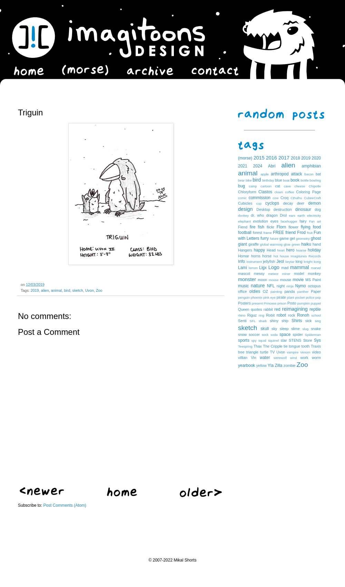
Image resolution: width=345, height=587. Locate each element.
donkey (243, 215)
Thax (258, 346)
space (284, 334)
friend (290, 232)
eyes (274, 221)
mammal (299, 267)
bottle (304, 180)
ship (285, 321)
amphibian (311, 166)
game (284, 238)
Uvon (89, 290)
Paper (316, 291)
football (245, 232)
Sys (317, 340)
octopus (314, 286)
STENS (295, 340)
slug (306, 329)
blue (278, 180)
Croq (284, 198)
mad (284, 268)
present (257, 303)
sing (318, 321)
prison (281, 303)
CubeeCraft (312, 198)
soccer (254, 334)
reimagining (294, 309)
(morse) (245, 158)
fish (261, 227)
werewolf (280, 358)
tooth (306, 346)
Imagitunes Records (305, 256)
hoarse (301, 250)
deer (301, 203)
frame (267, 233)
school (316, 315)
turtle (264, 352)
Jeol (280, 261)
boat (286, 180)
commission (259, 197)
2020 (316, 158)
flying (305, 227)
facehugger (289, 221)
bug (241, 186)
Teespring (245, 346)
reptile (315, 309)
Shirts (297, 320)
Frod (301, 232)
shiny (274, 321)
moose (274, 280)
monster (247, 279)
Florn (281, 227)
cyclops (272, 203)
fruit (310, 233)
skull (264, 328)
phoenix (257, 297)
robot (281, 315)
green (296, 244)
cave (287, 186)
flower (293, 227)
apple (264, 174)
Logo (273, 267)
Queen (243, 309)
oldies (254, 291)
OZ (265, 291)
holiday (314, 250)
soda (274, 335)
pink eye (269, 297)
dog (318, 209)
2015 (259, 158)
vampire (292, 352)
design (245, 209)
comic (242, 198)
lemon (253, 268)
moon (262, 280)
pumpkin (303, 303)
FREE (278, 232)
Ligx (263, 267)
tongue (294, 346)
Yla (271, 365)
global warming (271, 244)
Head (271, 250)
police (310, 297)
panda (290, 291)
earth (301, 215)
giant (242, 244)
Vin (253, 358)
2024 (258, 166)
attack (296, 174)
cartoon (266, 186)
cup (259, 203)
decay (288, 203)
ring (261, 315)
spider (298, 334)
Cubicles (245, 203)
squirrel (273, 340)
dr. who (257, 215)
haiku (306, 244)
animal (56, 290)
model (299, 273)
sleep (284, 329)
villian (242, 358)
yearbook (246, 365)
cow (275, 198)
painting (276, 292)
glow (287, 244)
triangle (252, 352)
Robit (270, 315)
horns (255, 256)
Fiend (242, 227)
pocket (300, 297)
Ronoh (303, 315)
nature (258, 285)
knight (308, 262)
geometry (303, 238)
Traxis (316, 346)
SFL (253, 321)
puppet (316, 303)
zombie (290, 365)
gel (292, 238)
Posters (244, 303)
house (284, 256)
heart (281, 250)
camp (253, 186)
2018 (295, 158)
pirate (281, 297)
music (243, 286)
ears (292, 215)
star (284, 340)
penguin (244, 297)
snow (242, 334)
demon (314, 203)
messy (259, 273)
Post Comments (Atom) (64, 505)
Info (241, 261)
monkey (314, 273)
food (317, 227)
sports (243, 340)
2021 (242, 166)
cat (277, 186)
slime (295, 329)
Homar (243, 256)
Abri (271, 166)
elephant (244, 221)
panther (303, 292)
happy (259, 250)
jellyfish (269, 261)
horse (267, 256)
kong (317, 262)
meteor (273, 274)
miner (286, 274)
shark (263, 321)
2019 (35, 290)
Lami (242, 267)
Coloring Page (308, 192)
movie (298, 279)
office (242, 291)
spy (254, 340)
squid (262, 340)
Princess (270, 303)
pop (318, 297)
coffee (289, 192)
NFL (271, 286)
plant (290, 297)
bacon (309, 174)
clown (279, 192)
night (281, 286)
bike (249, 180)
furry (264, 238)
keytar (289, 262)
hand (317, 244)
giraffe (253, 244)
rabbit (268, 309)
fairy (302, 221)
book (294, 180)
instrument (254, 262)
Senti (242, 321)
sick (308, 321)
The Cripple (272, 346)
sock (265, 335)
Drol (283, 215)
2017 (283, 158)
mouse (285, 280)
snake (316, 329)
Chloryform (247, 192)
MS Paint (313, 280)
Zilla (278, 365)
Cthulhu (296, 198)
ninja (289, 286)
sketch (77, 290)
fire (253, 227)
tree (241, 352)
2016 (271, 158)
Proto (291, 303)
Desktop (263, 209)
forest (257, 232)
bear (241, 180)
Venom (305, 352)
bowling (315, 180)
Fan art (315, 221)
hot (276, 256)
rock (291, 315)
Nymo (300, 286)
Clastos (265, 191)
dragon (272, 215)
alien (45, 290)
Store (307, 340)
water (265, 357)
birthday (268, 180)
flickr (270, 227)
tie (285, 346)
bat (318, 174)
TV (272, 352)
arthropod (279, 174)
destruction (283, 209)
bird (67, 290)
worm (316, 358)
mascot (244, 273)
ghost (316, 238)
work (304, 358)
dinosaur (303, 209)
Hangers (245, 250)
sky (274, 329)
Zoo (99, 290)
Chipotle (315, 186)
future (274, 238)
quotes (256, 309)
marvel (316, 268)
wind (293, 358)
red (277, 309)
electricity (314, 215)
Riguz (252, 315)
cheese (299, 186)
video (316, 352)
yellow (261, 365)
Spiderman (313, 335)
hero (290, 250)
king (299, 261)
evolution (260, 221)
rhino (241, 315)
